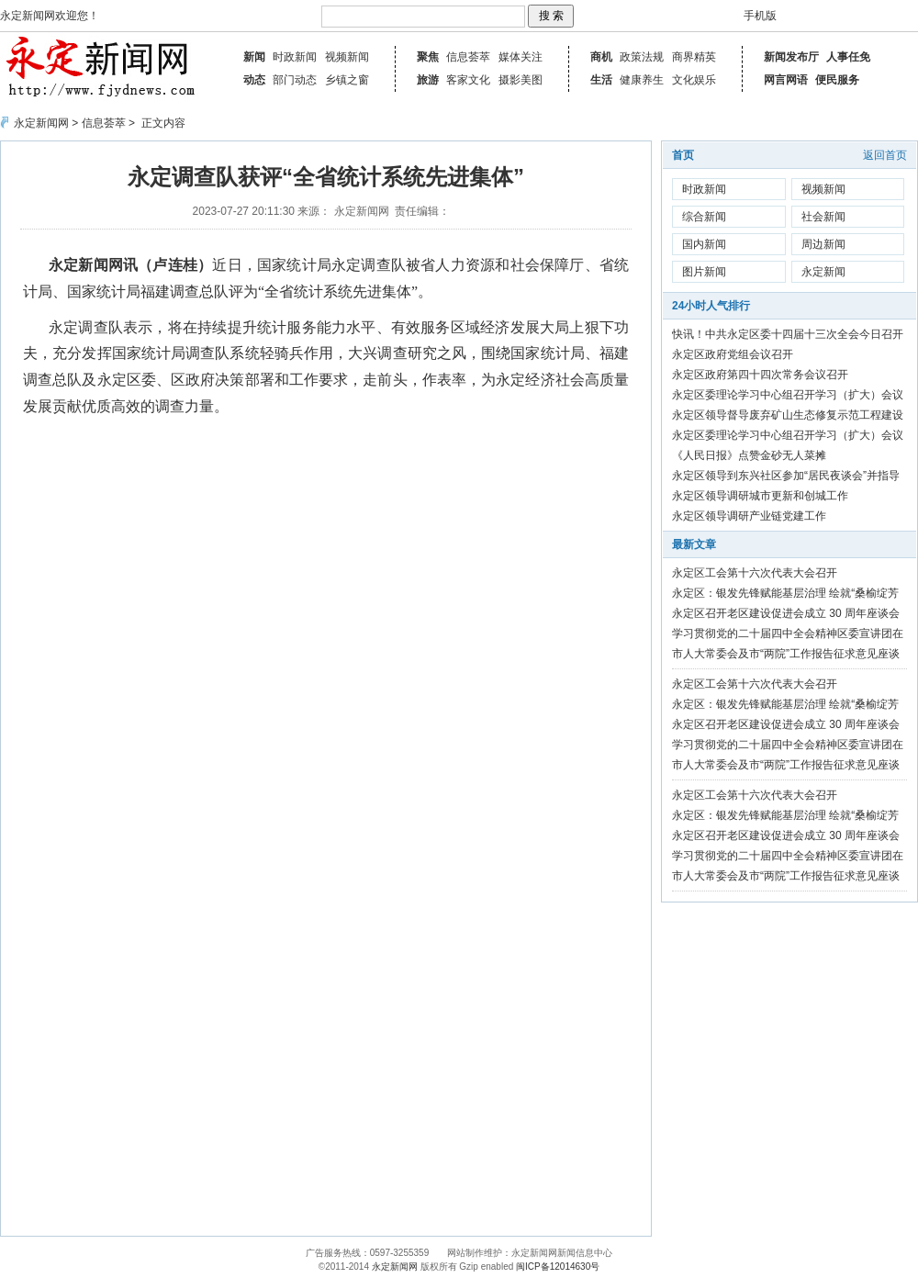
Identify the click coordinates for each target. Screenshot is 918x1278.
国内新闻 (704, 244)
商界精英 (694, 56)
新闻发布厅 (791, 56)
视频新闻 (347, 56)
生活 (601, 79)
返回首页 (885, 155)
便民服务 (837, 79)
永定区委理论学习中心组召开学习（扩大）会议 (787, 394)
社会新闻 (823, 216)
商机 (601, 56)
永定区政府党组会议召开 (732, 354)
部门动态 (295, 79)
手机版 (760, 15)
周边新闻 (823, 244)
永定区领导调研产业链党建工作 (749, 516)
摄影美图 (520, 79)
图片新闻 (704, 271)
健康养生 (642, 79)
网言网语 (786, 79)
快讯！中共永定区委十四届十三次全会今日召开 (787, 334)
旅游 (428, 79)
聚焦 (428, 56)
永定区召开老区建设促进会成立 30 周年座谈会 (786, 613)
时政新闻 (295, 56)
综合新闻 (704, 216)
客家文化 (468, 79)
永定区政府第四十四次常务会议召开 (760, 374)
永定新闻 (823, 271)
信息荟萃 (468, 56)
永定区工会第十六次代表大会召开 (754, 572)
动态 (254, 79)
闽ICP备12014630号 (557, 1266)
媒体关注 (520, 56)
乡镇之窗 (347, 79)
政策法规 (642, 56)
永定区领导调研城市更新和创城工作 (760, 495)
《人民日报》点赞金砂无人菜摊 (749, 455)
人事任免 (848, 56)
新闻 (254, 56)
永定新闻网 (41, 123)
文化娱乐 (694, 79)
